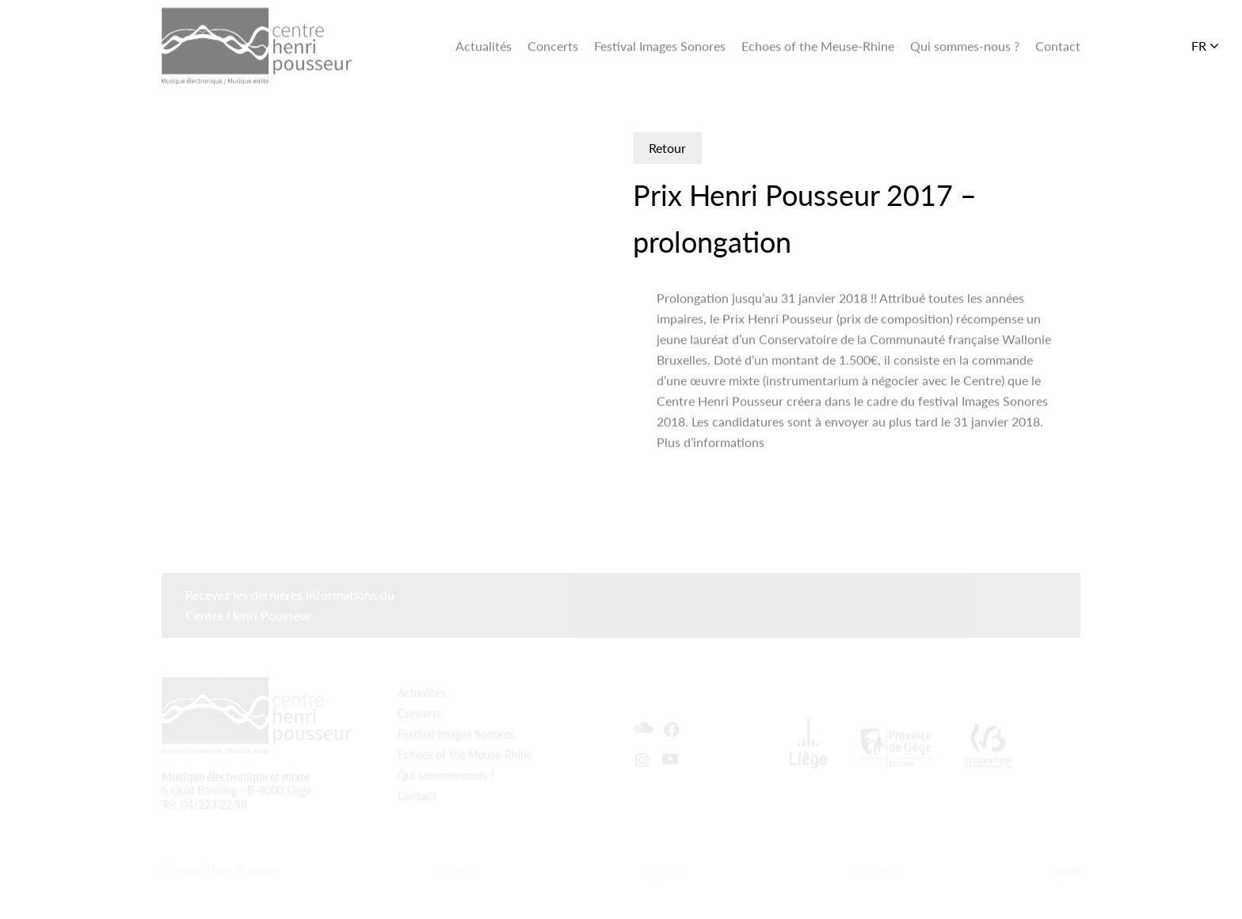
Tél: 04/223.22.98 (204, 797)
